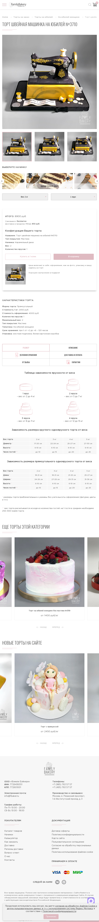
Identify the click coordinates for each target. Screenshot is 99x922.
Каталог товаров (13, 831)
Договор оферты (61, 831)
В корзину (73, 257)
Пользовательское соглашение (68, 842)
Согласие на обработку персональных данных (71, 847)
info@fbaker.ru (11, 796)
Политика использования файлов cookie (72, 852)
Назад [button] (42, 627)
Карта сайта (58, 838)
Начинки (8, 835)
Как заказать (11, 842)
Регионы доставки (13, 849)
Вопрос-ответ (11, 853)
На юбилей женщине (68, 17)
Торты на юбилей (44, 17)
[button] (2, 181)
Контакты (9, 860)
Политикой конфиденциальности (59, 911)
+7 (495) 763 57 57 (62, 787)
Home (5, 17)
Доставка (9, 845)
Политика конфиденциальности (68, 835)
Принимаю (51, 917)
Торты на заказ (21, 17)
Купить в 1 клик (28, 257)
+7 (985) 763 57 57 (62, 784)
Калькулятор (11, 838)
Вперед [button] (57, 627)
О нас (7, 856)
